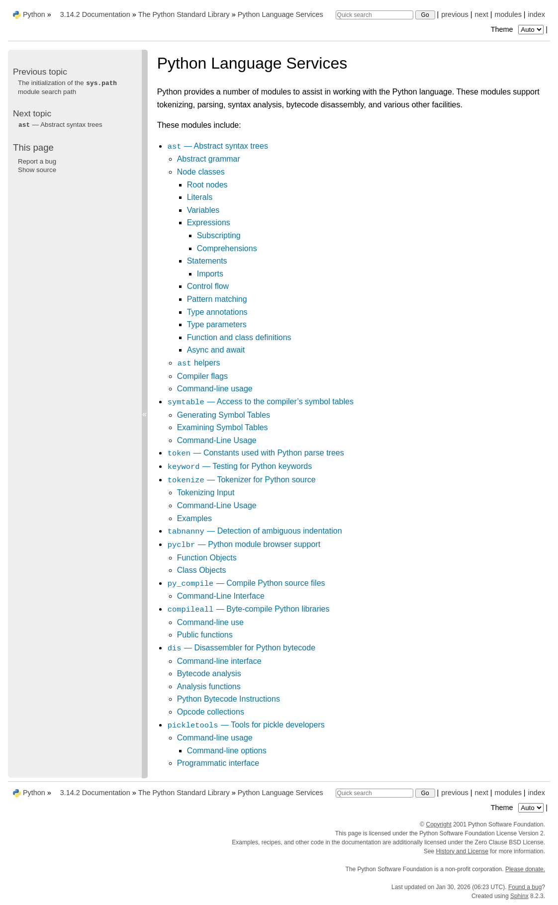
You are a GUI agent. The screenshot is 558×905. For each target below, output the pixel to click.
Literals (200, 197)
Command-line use (210, 622)
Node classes (201, 172)
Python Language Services (280, 14)
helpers (198, 363)
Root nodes (207, 185)
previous (454, 14)
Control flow (208, 286)
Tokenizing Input (206, 492)
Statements (207, 261)
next (481, 14)
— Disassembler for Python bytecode (241, 647)
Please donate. (525, 869)
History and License (462, 851)
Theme (518, 29)
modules (507, 14)
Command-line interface (219, 661)
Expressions (208, 222)
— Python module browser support (243, 544)
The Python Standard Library (184, 14)
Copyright (439, 824)
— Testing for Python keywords (239, 466)
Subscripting (219, 235)
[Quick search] (374, 14)
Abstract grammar (208, 159)
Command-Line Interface (221, 596)
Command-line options (227, 750)
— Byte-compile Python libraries (248, 609)
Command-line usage (215, 388)
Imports (210, 274)
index (536, 14)
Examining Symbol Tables (222, 427)
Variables (203, 210)
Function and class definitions (239, 337)
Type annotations (217, 312)
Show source (37, 170)
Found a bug (525, 887)
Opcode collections (210, 712)
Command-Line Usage (217, 440)
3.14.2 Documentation (95, 14)
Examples (194, 518)
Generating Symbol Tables (223, 415)
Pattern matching (217, 299)
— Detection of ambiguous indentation (254, 531)
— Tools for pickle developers (246, 725)
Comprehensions (227, 248)
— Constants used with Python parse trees (255, 453)
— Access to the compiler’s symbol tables (260, 401)
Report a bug (37, 161)
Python (34, 14)
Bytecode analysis (209, 673)
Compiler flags (202, 376)
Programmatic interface (218, 763)
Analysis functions (209, 686)
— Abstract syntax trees (217, 146)
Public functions (205, 635)
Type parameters (217, 324)
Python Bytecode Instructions (228, 699)
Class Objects (201, 570)
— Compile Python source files (246, 583)
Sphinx (519, 896)
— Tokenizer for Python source (241, 479)
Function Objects (207, 557)
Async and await (216, 350)
